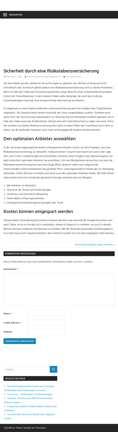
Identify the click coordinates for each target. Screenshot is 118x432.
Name (8, 313)
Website (8, 331)
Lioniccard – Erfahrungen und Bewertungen (29, 394)
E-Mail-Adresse (12, 322)
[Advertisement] (61, 44)
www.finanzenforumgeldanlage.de (43, 76)
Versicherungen (73, 76)
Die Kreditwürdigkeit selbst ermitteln (94, 244)
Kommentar (11, 269)
